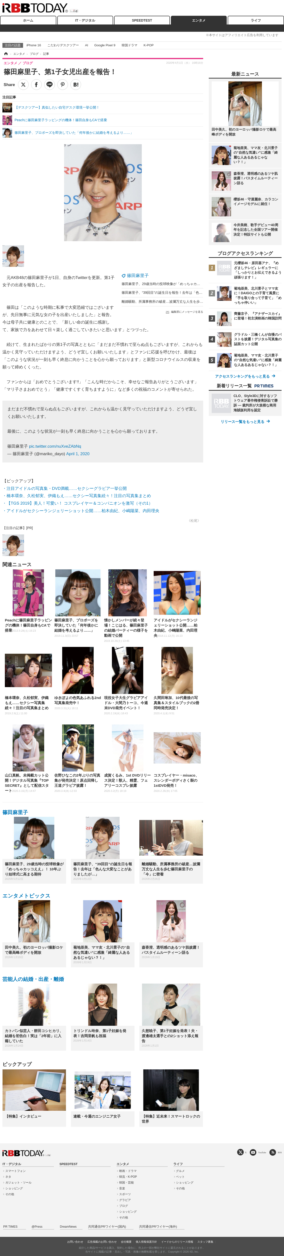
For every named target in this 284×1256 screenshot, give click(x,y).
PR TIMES (10, 1226)
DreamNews (68, 1226)
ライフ (256, 20)
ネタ (8, 1176)
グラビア (125, 1200)
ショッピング (14, 1188)
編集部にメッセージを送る (187, 311)
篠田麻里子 (138, 275)
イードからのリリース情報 (177, 1241)
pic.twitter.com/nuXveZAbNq (55, 446)
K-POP (148, 45)
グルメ (180, 1171)
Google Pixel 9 (104, 45)
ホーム (28, 20)
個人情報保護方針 (146, 1241)
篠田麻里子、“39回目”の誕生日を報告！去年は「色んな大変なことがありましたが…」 (187, 292)
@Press (37, 1226)
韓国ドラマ (129, 45)
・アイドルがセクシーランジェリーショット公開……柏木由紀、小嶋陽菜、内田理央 (80, 511)
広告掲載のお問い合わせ (102, 1241)
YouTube (262, 1152)
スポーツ (125, 1194)
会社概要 (126, 1241)
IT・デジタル (85, 20)
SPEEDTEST (142, 20)
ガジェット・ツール (18, 1182)
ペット (180, 1176)
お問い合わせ (75, 1241)
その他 (9, 1194)
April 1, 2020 (78, 454)
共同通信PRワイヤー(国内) (107, 1226)
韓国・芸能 (126, 1182)
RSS (280, 1152)
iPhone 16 (33, 45)
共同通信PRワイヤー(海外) (158, 1226)
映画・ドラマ (128, 1171)
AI (86, 45)
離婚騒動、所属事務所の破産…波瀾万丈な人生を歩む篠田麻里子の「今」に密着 (183, 301)
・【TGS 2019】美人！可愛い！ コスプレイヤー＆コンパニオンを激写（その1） (77, 503)
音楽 (122, 1188)
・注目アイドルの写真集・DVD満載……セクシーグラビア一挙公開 (64, 488)
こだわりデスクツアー (63, 45)
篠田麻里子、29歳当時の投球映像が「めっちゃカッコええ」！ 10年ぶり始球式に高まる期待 (192, 284)
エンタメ (199, 20)
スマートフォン (15, 1171)
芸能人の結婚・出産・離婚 (33, 979)
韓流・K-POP (128, 1176)
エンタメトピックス (26, 895)
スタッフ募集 (205, 1241)
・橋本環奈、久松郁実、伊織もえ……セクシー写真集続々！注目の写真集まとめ (76, 495)
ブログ (123, 1206)
